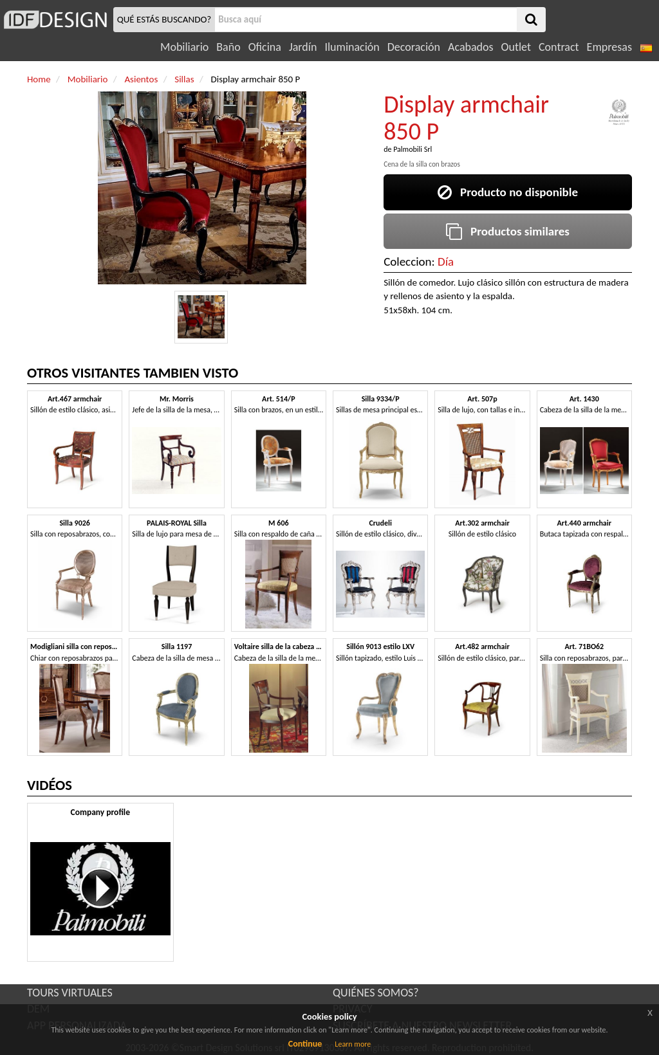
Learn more (353, 1044)
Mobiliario (184, 47)
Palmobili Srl (412, 149)
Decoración (413, 47)
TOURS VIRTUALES (70, 993)
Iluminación (351, 47)
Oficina (264, 47)
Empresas (609, 47)
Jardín (303, 47)
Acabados (471, 47)
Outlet (516, 47)
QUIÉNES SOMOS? (376, 993)
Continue (305, 1043)
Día (446, 261)
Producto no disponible (508, 192)
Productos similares (508, 231)
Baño (228, 47)
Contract (559, 47)
